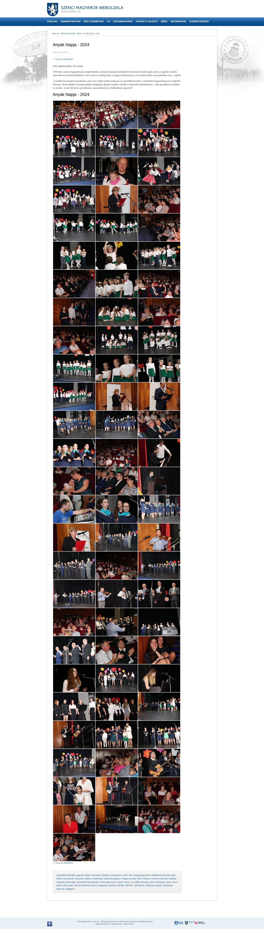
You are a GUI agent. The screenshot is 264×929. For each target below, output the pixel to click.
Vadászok (150, 885)
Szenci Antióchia (82, 885)
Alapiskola (61, 875)
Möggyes (69, 888)
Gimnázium (116, 875)
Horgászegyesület (141, 875)
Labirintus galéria (112, 878)
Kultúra (88, 878)
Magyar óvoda (129, 878)
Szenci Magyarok (99, 885)
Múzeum (147, 878)
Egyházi (105, 875)
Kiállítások (156, 875)
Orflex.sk (107, 924)
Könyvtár (79, 878)
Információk (178, 21)
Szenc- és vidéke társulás (136, 882)
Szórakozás (139, 885)
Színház (112, 885)
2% (108, 21)
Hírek (164, 21)
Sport (120, 882)
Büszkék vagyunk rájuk (78, 875)
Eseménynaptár (70, 21)
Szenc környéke (157, 882)
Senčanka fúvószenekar (87, 882)
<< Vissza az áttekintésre (63, 59)
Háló (125, 875)
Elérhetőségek (199, 21)
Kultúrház (98, 878)
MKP (139, 878)
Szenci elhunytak (65, 885)
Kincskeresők (169, 875)
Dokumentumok (123, 21)
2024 (79, 33)
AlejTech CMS (128, 924)
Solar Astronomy (108, 882)
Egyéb (159, 885)
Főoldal (52, 21)
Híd (130, 875)
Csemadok (96, 875)
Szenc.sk (55, 33)
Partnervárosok (160, 878)
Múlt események (94, 21)
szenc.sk (95, 921)
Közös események (65, 878)
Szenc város (171, 882)
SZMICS (129, 885)
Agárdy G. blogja (147, 21)
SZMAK (120, 885)
